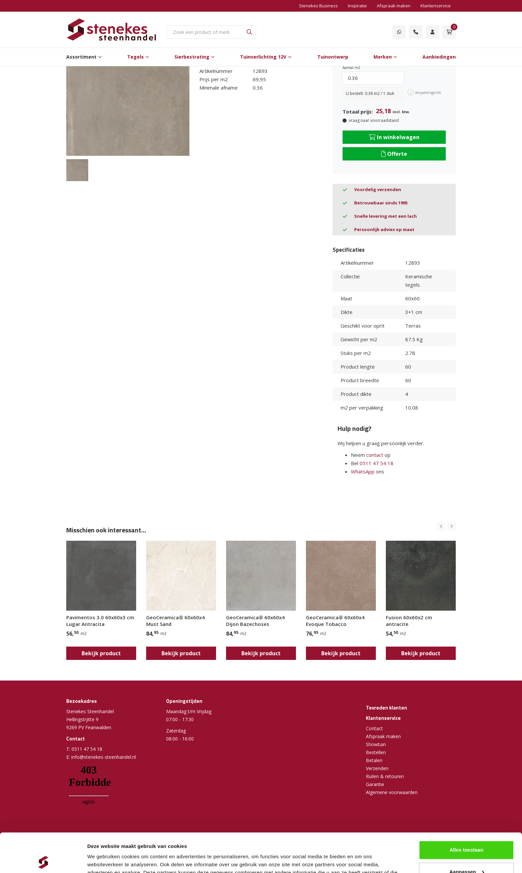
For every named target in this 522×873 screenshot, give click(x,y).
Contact (374, 728)
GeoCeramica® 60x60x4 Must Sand (175, 620)
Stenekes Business (318, 6)
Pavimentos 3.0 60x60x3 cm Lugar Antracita (100, 620)
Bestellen (376, 752)
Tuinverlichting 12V (263, 57)
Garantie (375, 784)
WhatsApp (363, 471)
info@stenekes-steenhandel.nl (103, 757)
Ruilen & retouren (385, 776)
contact (374, 454)
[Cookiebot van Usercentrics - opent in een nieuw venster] (43, 860)
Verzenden (377, 768)
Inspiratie (357, 6)
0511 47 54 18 (376, 463)
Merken (383, 57)
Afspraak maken (393, 6)
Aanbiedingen (439, 57)
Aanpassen (466, 832)
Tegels (135, 57)
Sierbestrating (191, 57)
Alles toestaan (466, 811)
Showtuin (376, 744)
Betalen (374, 760)
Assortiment (81, 57)
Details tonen (103, 860)
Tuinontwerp (332, 57)
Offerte (394, 154)
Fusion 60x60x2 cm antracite (409, 620)
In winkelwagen (394, 137)
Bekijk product (101, 653)
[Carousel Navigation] (446, 526)
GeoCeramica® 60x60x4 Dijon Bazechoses (255, 620)
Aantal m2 (351, 67)
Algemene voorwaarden (391, 792)
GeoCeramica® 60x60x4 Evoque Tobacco (335, 620)
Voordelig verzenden (377, 189)
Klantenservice (435, 6)
